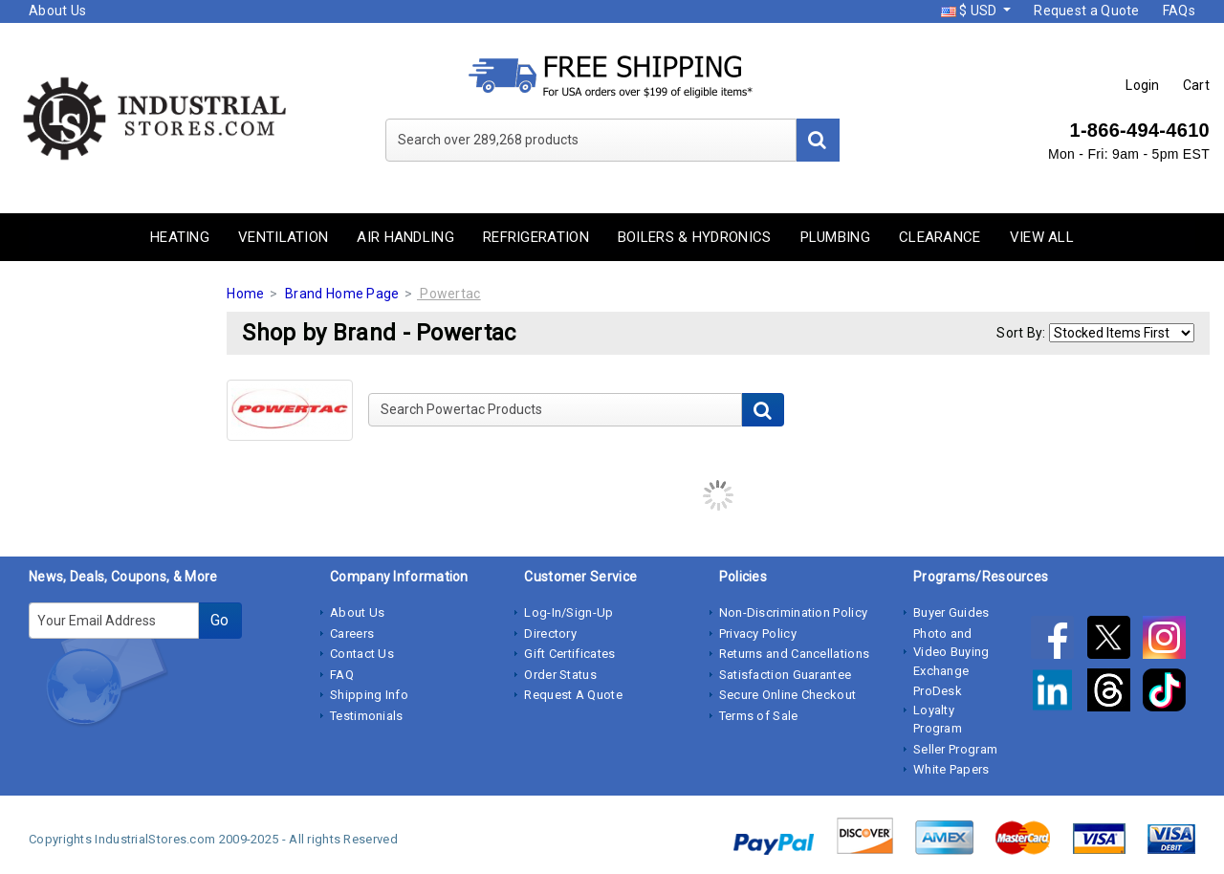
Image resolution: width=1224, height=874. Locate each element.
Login (1143, 85)
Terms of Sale (758, 716)
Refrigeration (536, 237)
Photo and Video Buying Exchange (951, 652)
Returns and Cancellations (794, 653)
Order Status (560, 674)
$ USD (970, 10)
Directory (550, 633)
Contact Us (362, 653)
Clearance (940, 237)
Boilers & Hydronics (695, 237)
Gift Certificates (569, 653)
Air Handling (405, 237)
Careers (352, 633)
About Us (57, 10)
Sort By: (1020, 332)
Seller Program (955, 749)
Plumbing (835, 237)
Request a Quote (1087, 10)
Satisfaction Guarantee (785, 674)
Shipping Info (369, 695)
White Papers (951, 769)
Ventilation (283, 237)
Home (245, 293)
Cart (1196, 85)
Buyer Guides (951, 612)
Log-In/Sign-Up (568, 612)
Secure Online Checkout (788, 695)
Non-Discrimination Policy (793, 612)
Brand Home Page (342, 293)
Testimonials (367, 716)
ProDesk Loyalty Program (937, 709)
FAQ (342, 674)
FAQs (1179, 10)
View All (1042, 237)
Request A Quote (573, 695)
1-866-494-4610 (1139, 130)
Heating (179, 237)
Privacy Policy (758, 633)
